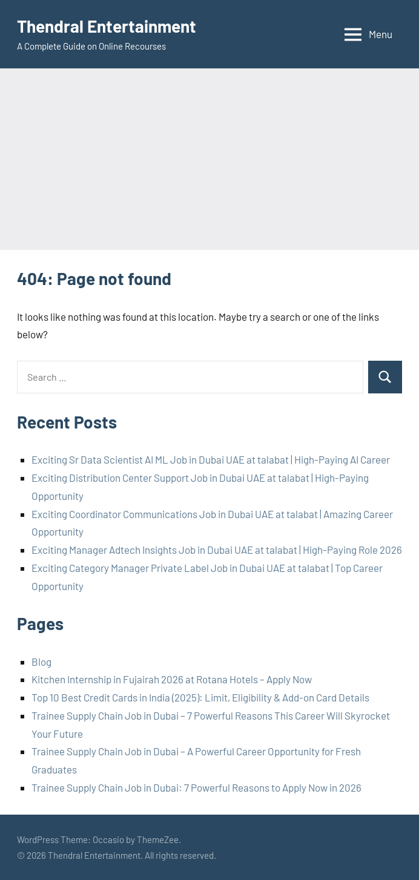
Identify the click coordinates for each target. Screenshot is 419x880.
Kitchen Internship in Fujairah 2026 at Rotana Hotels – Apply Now (171, 679)
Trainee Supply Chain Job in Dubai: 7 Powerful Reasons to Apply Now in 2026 (196, 787)
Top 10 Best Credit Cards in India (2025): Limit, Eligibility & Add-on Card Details (200, 697)
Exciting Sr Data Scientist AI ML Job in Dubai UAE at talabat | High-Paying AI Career (210, 459)
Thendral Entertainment (106, 26)
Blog (41, 661)
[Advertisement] (209, 159)
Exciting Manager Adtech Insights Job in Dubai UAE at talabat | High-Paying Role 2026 (216, 549)
